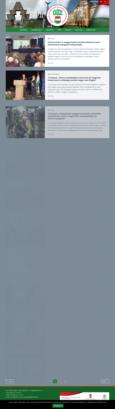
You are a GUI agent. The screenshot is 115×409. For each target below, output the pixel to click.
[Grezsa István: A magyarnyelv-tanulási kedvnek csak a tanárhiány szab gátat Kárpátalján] (25, 51)
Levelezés (83, 1)
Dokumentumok (37, 30)
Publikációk (51, 30)
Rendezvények (55, 76)
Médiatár (69, 30)
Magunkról (25, 30)
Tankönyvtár (90, 30)
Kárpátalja (80, 30)
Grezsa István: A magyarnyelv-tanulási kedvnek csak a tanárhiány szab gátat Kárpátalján (74, 43)
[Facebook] (10, 2)
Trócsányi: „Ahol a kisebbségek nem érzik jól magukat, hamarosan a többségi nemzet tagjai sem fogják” (74, 81)
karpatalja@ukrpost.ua (31, 397)
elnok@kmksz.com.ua (16, 397)
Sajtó (53, 39)
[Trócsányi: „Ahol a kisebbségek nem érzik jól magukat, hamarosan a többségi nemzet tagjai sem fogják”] (25, 87)
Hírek (61, 30)
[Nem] (113, 404)
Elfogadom (58, 406)
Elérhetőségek (93, 1)
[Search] (14, 2)
